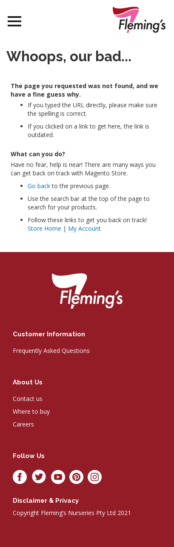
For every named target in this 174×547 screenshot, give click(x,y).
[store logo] (139, 19)
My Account (84, 228)
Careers (23, 424)
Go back (39, 186)
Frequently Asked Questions (51, 351)
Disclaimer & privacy (46, 500)
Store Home (44, 228)
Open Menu (14, 21)
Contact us (28, 399)
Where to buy (31, 411)
